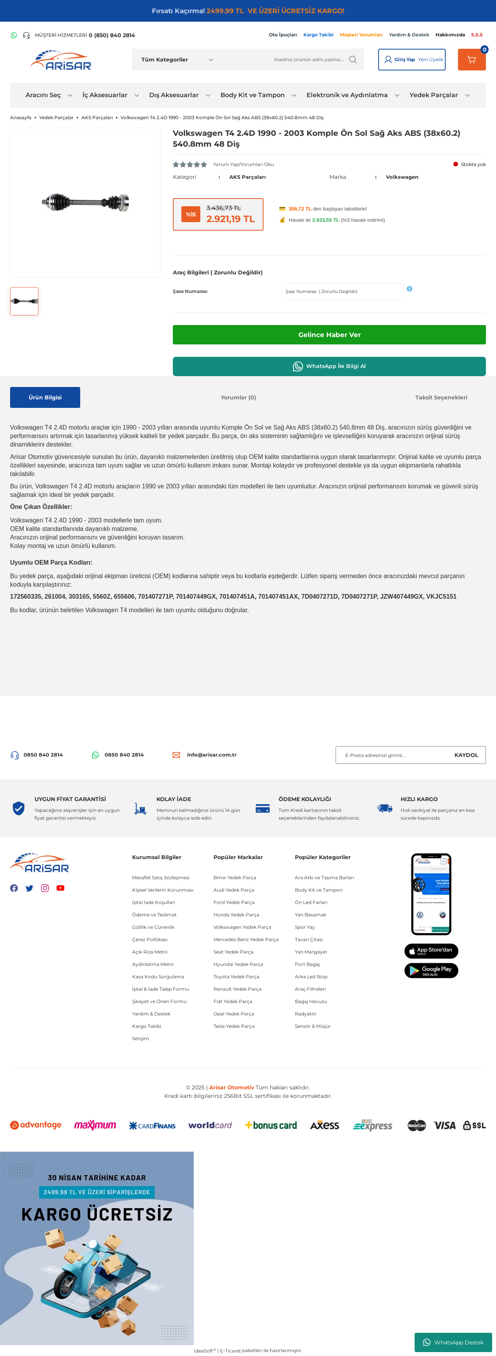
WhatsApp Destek (453, 1342)
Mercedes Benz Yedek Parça (246, 939)
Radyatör (306, 1014)
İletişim (140, 1038)
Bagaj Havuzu (311, 1001)
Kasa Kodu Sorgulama (158, 976)
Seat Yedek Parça (233, 952)
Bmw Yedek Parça (235, 877)
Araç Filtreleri (310, 989)
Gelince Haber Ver (330, 334)
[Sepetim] (472, 59)
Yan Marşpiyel (311, 952)
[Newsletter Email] (411, 755)
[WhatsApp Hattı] (14, 35)
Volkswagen (403, 176)
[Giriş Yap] (388, 59)
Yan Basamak (310, 915)
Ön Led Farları (311, 902)
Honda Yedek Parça (236, 915)
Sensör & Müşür (313, 1026)
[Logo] (62, 59)
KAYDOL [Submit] (466, 755)
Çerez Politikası (149, 939)
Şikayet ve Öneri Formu (159, 1001)
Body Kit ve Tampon (319, 890)
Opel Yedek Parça (234, 1014)
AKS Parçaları (248, 176)
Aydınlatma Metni (153, 964)
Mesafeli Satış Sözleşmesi (160, 877)
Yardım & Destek (151, 1014)
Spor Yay (305, 927)
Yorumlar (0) (238, 397)
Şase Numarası (190, 291)
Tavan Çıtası (309, 939)
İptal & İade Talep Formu (160, 989)
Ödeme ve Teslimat (154, 915)
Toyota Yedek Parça (236, 976)
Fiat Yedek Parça (233, 1001)
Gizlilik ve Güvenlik (153, 927)
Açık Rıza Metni (149, 952)
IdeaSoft (205, 1350)
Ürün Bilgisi (45, 397)
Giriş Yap (404, 59)
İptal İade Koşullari (153, 902)
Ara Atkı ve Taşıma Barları (324, 877)
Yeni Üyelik (430, 59)
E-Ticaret (230, 1350)
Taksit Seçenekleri (441, 397)
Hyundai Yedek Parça (238, 964)
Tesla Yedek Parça (234, 1026)
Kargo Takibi (146, 1026)
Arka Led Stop (311, 976)
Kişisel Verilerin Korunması (162, 890)
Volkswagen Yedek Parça (242, 927)
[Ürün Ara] (291, 59)
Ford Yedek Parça (234, 902)
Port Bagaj (307, 964)
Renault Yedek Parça (238, 989)
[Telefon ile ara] (78, 35)
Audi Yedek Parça (234, 890)
